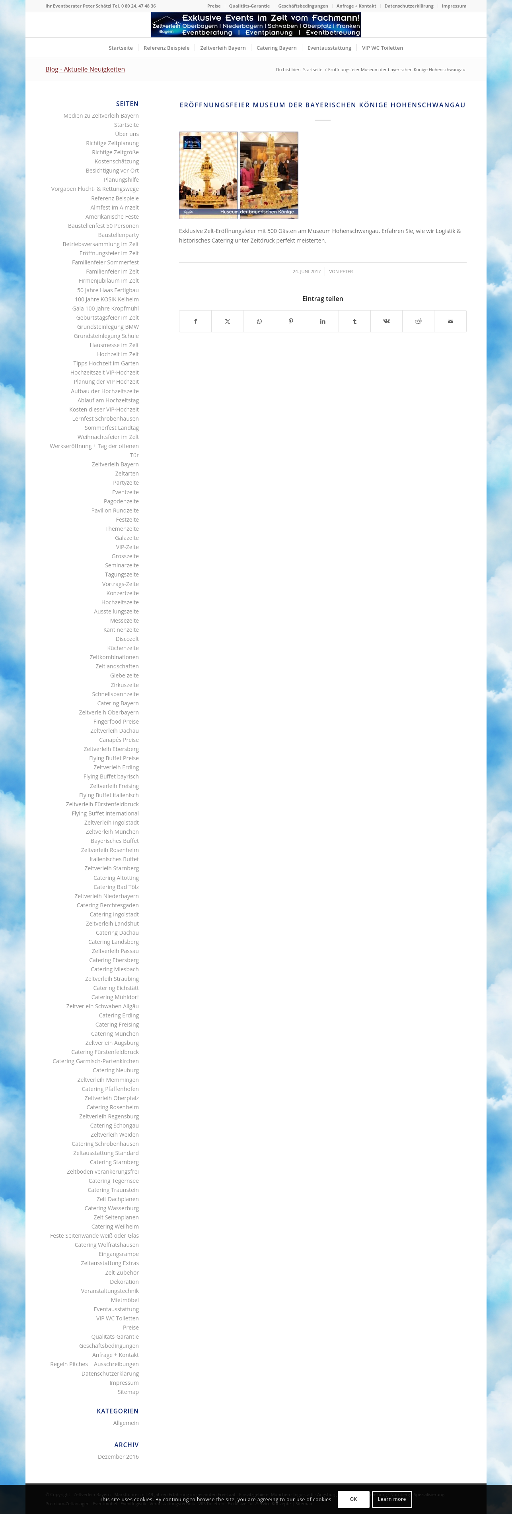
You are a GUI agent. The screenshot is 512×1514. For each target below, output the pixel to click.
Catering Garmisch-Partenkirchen (96, 1061)
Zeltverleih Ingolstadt (111, 822)
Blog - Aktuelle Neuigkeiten (85, 69)
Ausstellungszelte (116, 611)
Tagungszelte (122, 574)
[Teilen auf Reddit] (418, 321)
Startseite (126, 124)
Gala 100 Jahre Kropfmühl (105, 308)
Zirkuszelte (125, 685)
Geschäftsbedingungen (303, 6)
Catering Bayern (118, 703)
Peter (346, 271)
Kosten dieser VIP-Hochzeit (104, 409)
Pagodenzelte (121, 501)
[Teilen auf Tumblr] (354, 321)
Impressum (454, 6)
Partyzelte (126, 482)
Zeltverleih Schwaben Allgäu (102, 1006)
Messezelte (124, 620)
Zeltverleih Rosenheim (110, 850)
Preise (214, 6)
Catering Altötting (116, 877)
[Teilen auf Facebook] (195, 321)
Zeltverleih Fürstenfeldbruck (102, 804)
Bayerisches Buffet (115, 840)
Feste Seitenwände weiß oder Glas (94, 1235)
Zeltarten (127, 473)
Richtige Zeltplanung (112, 143)
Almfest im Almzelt (114, 207)
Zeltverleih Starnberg (111, 868)
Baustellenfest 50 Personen (103, 225)
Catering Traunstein (113, 1190)
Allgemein (126, 1423)
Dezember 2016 (118, 1456)
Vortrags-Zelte (120, 584)
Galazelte (127, 538)
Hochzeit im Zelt (118, 354)
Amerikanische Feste (112, 216)
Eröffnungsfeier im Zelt (109, 253)
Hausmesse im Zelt (114, 345)
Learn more (392, 1499)
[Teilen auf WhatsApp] (259, 321)
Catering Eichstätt (116, 988)
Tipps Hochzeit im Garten (106, 363)
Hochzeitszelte (120, 602)
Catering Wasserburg (111, 1208)
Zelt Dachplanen (118, 1199)
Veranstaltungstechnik (110, 1291)
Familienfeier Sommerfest (105, 262)
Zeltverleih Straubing (112, 978)
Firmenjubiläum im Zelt (109, 280)
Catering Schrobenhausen (105, 1143)
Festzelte (127, 519)
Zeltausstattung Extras (110, 1263)
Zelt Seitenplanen (116, 1217)
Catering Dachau (117, 932)
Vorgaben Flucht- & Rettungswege (95, 188)
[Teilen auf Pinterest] (291, 321)
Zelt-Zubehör (122, 1272)
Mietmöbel (125, 1300)
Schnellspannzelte (115, 694)
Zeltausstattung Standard (106, 1153)
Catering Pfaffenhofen (110, 1089)
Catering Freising (117, 1024)
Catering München (115, 1033)
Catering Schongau (114, 1125)
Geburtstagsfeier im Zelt (107, 317)
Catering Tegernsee (114, 1180)
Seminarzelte (122, 565)
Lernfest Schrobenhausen (105, 418)
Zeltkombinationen (114, 657)
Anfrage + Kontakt (356, 6)
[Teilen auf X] (227, 321)
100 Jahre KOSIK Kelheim (107, 299)
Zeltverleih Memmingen (108, 1079)
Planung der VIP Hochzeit (106, 381)
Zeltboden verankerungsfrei (103, 1171)
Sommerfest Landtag (112, 427)
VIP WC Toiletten (117, 1318)
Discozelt (127, 638)
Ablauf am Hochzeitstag (108, 400)
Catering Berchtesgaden (108, 905)
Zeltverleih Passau (115, 951)
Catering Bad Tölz (116, 887)
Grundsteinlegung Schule (106, 336)
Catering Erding (119, 1015)
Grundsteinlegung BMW (108, 326)
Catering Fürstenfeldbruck (105, 1052)
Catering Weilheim (115, 1226)
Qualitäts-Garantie (249, 6)
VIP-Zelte (127, 547)
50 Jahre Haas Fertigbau (108, 290)
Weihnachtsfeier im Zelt (108, 437)
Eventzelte (125, 492)
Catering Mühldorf (115, 997)
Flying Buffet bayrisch (111, 776)
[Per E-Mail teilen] (450, 321)
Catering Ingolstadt (114, 914)
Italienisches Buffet (114, 859)
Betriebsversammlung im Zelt (100, 244)
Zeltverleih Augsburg (112, 1042)
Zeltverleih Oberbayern (109, 712)
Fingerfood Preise (116, 721)
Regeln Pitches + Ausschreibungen (94, 1364)
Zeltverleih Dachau (114, 730)
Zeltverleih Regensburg (109, 1116)
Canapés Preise (119, 739)
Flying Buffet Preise (114, 758)
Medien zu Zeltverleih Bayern (101, 115)
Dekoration (124, 1281)
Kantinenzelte (121, 629)
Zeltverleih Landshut (112, 923)
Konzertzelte (123, 593)
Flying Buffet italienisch (109, 795)
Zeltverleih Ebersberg (111, 749)
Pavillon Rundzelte (115, 510)
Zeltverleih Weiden (115, 1134)
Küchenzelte (123, 648)
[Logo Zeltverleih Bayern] (255, 24)
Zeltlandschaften (117, 666)
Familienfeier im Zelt (112, 271)
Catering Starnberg (114, 1162)
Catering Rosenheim (112, 1107)
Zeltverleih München (112, 831)
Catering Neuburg (116, 1070)
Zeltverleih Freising (114, 786)
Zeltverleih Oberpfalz (112, 1098)
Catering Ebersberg (114, 960)
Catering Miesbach (115, 969)
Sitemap (128, 1392)
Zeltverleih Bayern (115, 464)
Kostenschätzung (117, 161)
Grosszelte (125, 556)
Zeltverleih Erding (116, 767)
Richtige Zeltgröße (115, 152)
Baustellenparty (118, 235)
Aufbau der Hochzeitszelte (105, 391)
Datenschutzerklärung (409, 6)
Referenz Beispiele (115, 198)
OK (353, 1499)
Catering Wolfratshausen (107, 1244)
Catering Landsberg (113, 941)
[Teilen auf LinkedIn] (323, 321)
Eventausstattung (116, 1309)
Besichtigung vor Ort (112, 170)
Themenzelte (122, 528)
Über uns (127, 134)
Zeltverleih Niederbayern (106, 896)
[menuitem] (214, 6)
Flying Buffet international (105, 813)
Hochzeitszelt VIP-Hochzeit (104, 372)
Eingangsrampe (119, 1254)
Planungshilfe (121, 179)
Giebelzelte (124, 675)
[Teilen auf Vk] (386, 321)
